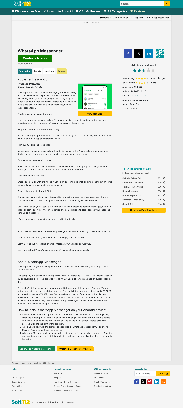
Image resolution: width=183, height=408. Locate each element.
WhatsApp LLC (139, 95)
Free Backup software (103, 386)
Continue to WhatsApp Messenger (36, 349)
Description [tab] (24, 71)
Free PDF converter (102, 382)
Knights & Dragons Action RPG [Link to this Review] (66, 390)
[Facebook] (136, 383)
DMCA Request (18, 378)
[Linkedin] (156, 383)
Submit (163, 373)
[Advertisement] (91, 32)
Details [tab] (37, 71)
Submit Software (18, 382)
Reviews (51, 363)
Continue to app (35, 58)
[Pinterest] (149, 383)
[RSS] (163, 383)
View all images (94, 114)
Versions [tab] (49, 71)
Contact (15, 373)
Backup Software (101, 373)
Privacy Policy (17, 390)
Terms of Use (17, 386)
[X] (143, 383)
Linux (30, 363)
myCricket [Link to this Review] (58, 373)
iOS (44, 363)
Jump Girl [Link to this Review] (58, 378)
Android (37, 363)
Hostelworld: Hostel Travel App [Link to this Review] (66, 382)
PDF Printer (99, 378)
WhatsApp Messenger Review (75, 349)
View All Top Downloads (143, 210)
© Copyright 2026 (39, 402)
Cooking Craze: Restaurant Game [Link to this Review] (67, 386)
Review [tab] (61, 71)
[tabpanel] (65, 209)
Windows (15, 363)
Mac (23, 363)
